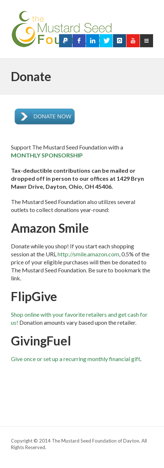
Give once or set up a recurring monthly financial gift (75, 358)
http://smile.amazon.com (88, 254)
